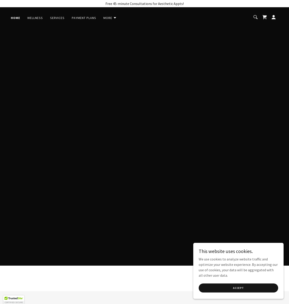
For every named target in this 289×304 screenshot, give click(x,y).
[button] (110, 18)
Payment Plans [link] (84, 18)
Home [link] (15, 18)
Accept (238, 288)
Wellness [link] (35, 18)
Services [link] (57, 18)
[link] (264, 17)
